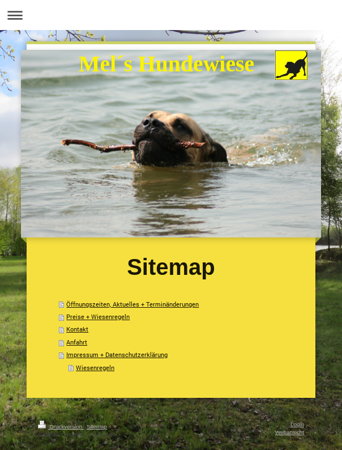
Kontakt (77, 329)
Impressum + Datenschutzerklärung (117, 354)
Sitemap (97, 426)
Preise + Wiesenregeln (98, 316)
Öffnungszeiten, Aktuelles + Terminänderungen (132, 304)
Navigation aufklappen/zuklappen (171, 15)
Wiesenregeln (95, 367)
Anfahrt (76, 342)
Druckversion (61, 426)
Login (297, 424)
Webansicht (289, 432)
